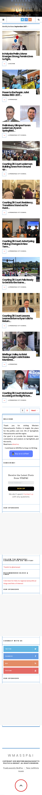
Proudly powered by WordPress (13, 768)
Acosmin (21, 771)
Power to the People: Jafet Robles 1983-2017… (15, 94)
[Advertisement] (21, 534)
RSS (22, 663)
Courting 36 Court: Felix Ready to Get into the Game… (17, 281)
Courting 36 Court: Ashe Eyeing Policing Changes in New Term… (18, 243)
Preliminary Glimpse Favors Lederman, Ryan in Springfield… (16, 128)
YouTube (22, 671)
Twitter (22, 649)
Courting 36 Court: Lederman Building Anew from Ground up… (17, 166)
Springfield (13, 99)
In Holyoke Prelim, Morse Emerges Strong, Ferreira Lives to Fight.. (17, 56)
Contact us (28, 494)
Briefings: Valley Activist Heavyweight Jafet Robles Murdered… (16, 357)
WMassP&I (21, 755)
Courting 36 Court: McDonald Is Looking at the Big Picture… (17, 394)
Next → (34, 410)
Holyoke (12, 63)
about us (15, 444)
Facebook (22, 656)
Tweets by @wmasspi (11, 567)
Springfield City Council (17, 135)
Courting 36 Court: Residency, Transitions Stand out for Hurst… (17, 205)
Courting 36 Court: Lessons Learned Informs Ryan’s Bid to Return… (17, 318)
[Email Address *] (21, 482)
